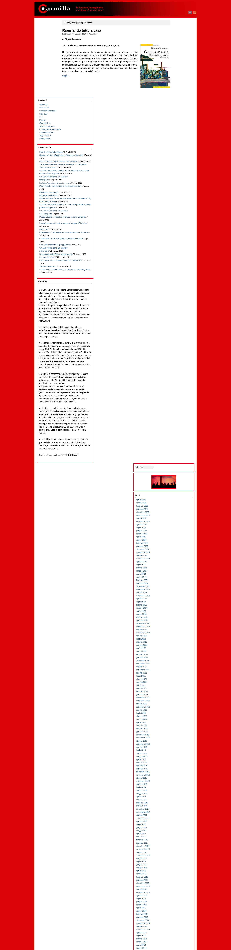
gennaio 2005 (174, 846)
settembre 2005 (175, 821)
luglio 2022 (173, 196)
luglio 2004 (173, 864)
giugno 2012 (173, 570)
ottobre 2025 (173, 76)
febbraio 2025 (174, 101)
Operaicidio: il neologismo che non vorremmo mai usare (50, 224)
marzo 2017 (173, 394)
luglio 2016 (173, 419)
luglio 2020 (173, 271)
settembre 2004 (175, 858)
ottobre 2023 (173, 150)
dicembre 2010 (174, 626)
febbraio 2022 (174, 212)
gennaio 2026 (174, 67)
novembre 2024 (175, 110)
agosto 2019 (173, 305)
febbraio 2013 (174, 546)
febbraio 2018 (174, 360)
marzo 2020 (173, 283)
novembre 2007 (175, 740)
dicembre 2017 (174, 366)
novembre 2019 (175, 295)
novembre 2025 (175, 73)
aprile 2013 (173, 540)
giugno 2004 (173, 867)
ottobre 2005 (173, 818)
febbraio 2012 (174, 583)
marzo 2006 (173, 802)
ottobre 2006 (173, 781)
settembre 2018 (175, 339)
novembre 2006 (175, 778)
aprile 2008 (173, 725)
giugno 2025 (173, 88)
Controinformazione (48, 35)
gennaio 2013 (174, 549)
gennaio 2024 (174, 141)
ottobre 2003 (173, 892)
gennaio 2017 (174, 400)
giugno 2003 (173, 904)
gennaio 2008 (174, 734)
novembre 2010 (175, 629)
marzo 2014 (173, 506)
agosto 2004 (173, 861)
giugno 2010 (173, 645)
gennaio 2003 (174, 920)
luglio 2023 (173, 159)
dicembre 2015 (174, 441)
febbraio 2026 (174, 63)
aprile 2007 (173, 762)
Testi (41, 41)
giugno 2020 (173, 274)
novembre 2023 (175, 147)
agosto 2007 (173, 750)
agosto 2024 (173, 119)
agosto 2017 (173, 379)
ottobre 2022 (173, 187)
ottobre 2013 (173, 521)
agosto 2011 (173, 601)
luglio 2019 (173, 308)
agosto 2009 (173, 676)
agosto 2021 (173, 230)
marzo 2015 (173, 468)
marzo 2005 (173, 839)
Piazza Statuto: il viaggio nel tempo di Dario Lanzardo (50, 203)
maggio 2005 (174, 833)
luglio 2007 (173, 753)
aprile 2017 (173, 391)
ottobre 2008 (173, 706)
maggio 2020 (174, 277)
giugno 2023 (173, 162)
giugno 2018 (173, 348)
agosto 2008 (173, 713)
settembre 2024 (175, 116)
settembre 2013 (175, 524)
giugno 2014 (173, 496)
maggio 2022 (174, 203)
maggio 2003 (174, 907)
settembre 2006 (175, 784)
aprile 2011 (173, 614)
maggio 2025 (174, 91)
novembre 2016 (175, 407)
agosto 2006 (173, 787)
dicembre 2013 (174, 515)
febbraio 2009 (174, 694)
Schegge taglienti (47, 50)
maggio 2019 (174, 314)
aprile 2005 (173, 836)
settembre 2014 (175, 487)
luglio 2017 (173, 382)
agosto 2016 (173, 416)
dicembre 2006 (174, 774)
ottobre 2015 (173, 447)
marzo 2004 (173, 877)
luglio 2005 (173, 827)
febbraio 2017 (174, 397)
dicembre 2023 (174, 144)
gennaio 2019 (174, 326)
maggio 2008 (174, 722)
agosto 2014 (173, 490)
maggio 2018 (174, 351)
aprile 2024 (173, 131)
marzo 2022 (173, 209)
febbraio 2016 (174, 434)
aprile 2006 (173, 799)
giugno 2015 (173, 459)
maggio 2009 (174, 685)
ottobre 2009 (173, 669)
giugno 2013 (173, 533)
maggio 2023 (174, 165)
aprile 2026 (173, 57)
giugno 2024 (173, 125)
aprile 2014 (173, 502)
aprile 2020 (173, 280)
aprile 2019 (173, 317)
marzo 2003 (173, 914)
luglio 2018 (173, 345)
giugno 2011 (173, 608)
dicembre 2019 (174, 292)
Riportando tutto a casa (87, 30)
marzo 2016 (173, 431)
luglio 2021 (173, 233)
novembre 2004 (175, 852)
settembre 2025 (175, 79)
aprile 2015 (173, 465)
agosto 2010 (173, 638)
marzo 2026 (173, 60)
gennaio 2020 (174, 289)
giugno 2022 (173, 199)
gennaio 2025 (174, 104)
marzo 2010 (173, 654)
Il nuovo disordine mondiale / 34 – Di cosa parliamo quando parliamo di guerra (51, 178)
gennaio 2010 (174, 660)
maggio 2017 (174, 388)
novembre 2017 (175, 369)
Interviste (43, 38)
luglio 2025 (173, 85)
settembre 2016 (175, 413)
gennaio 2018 (174, 363)
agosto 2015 (173, 453)
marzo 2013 (173, 543)
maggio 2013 (174, 536)
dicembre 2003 (174, 886)
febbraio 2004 (174, 880)
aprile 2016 (173, 428)
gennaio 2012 (174, 586)
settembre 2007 (175, 747)
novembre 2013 (175, 518)
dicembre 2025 (174, 70)
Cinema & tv (44, 47)
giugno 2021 (173, 237)
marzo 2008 (173, 728)
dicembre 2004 (174, 849)
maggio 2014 (174, 499)
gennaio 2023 (174, 178)
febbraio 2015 (174, 472)
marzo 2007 (173, 765)
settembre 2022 (175, 190)
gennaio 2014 (174, 512)
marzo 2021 (173, 246)
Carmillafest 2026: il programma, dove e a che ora (50, 234)
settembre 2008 (175, 710)
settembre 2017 (175, 376)
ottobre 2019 (173, 298)
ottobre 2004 (173, 855)
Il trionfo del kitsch (47, 261)
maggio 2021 (174, 240)
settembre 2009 (175, 672)
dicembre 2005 (174, 812)
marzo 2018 (173, 357)
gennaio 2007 (174, 771)
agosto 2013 (173, 527)
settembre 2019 (175, 301)
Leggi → (72, 82)
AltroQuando (45, 63)
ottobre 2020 (173, 261)
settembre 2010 (175, 635)
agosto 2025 (173, 82)
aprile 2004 (173, 873)
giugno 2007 (173, 756)
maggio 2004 (174, 870)
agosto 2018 (173, 342)
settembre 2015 (175, 450)
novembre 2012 (175, 555)
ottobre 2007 (173, 744)
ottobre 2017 (173, 373)
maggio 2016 (174, 425)
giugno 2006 (173, 793)
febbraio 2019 (174, 323)
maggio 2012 (174, 574)
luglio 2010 (173, 642)
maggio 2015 (174, 462)
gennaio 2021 (174, 252)
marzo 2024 (173, 135)
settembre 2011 (175, 598)
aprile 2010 (173, 651)
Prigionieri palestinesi (48, 156)
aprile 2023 (173, 169)
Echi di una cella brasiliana (51, 76)
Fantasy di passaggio (48, 150)
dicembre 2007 (174, 737)
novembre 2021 (175, 221)
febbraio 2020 (174, 286)
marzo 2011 (173, 617)
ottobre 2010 (173, 632)
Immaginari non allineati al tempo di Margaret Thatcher (50, 212)
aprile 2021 (173, 243)
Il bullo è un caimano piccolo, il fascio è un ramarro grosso (48, 286)
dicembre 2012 (174, 552)
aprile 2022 (173, 206)
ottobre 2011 (173, 595)
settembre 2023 (175, 153)
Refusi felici (44, 218)
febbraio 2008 (174, 731)
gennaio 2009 (174, 697)
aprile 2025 (173, 94)
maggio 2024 (174, 128)
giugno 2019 (173, 311)
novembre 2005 (175, 815)
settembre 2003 (175, 895)
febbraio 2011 (174, 620)
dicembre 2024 (174, 107)
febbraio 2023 (174, 175)
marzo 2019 (173, 320)
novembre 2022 (175, 184)
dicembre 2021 (174, 218)
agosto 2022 (173, 193)
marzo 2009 (173, 691)
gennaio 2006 (174, 808)
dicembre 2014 (174, 478)
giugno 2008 (173, 719)
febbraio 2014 (174, 509)
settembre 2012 (175, 561)
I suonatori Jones (46, 56)
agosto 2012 (173, 564)
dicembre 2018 (174, 329)
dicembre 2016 (174, 403)
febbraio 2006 (174, 805)
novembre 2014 (175, 481)
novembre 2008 (175, 703)
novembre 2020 (175, 258)
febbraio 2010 (174, 657)
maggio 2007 (174, 759)
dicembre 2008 (174, 700)
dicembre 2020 (174, 255)
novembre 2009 (175, 666)
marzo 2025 (173, 97)
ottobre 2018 (173, 335)
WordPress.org (174, 942)
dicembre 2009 (174, 663)
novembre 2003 (175, 889)
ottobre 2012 (173, 558)
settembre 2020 (175, 264)
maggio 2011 (174, 611)
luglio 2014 (173, 493)
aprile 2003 (173, 911)
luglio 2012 (173, 567)
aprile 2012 (173, 577)
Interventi (43, 29)
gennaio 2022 (174, 215)
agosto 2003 (173, 898)
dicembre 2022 (174, 181)
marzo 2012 (173, 580)
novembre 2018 (175, 332)
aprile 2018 (173, 354)
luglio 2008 (173, 716)
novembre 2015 (175, 444)
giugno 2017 (173, 385)
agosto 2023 (173, 156)
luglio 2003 (173, 901)
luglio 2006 (173, 790)
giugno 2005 (173, 830)
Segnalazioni (45, 59)
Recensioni (99, 34)
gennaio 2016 (174, 438)
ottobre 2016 (173, 410)
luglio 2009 (173, 679)
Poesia (42, 44)
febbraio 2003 (174, 917)
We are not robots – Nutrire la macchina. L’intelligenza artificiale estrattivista (51, 104)
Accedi (171, 933)
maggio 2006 (174, 796)
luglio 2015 (173, 456)
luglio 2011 (173, 604)
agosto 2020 (173, 267)
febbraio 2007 (174, 768)
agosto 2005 (173, 824)
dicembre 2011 (174, 589)
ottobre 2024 (173, 113)
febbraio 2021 (174, 249)
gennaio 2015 (174, 475)
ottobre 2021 (173, 224)
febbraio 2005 (174, 843)
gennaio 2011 (174, 623)
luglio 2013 (173, 530)
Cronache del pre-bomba (50, 53)
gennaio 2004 (174, 883)
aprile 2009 (173, 688)
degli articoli (175, 936)
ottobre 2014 (173, 484)
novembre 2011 (175, 592)
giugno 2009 (173, 682)
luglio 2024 (173, 122)
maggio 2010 (174, 648)
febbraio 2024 (174, 138)
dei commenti (176, 939)
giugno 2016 (173, 422)
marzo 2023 (173, 172)
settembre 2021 (175, 227)
